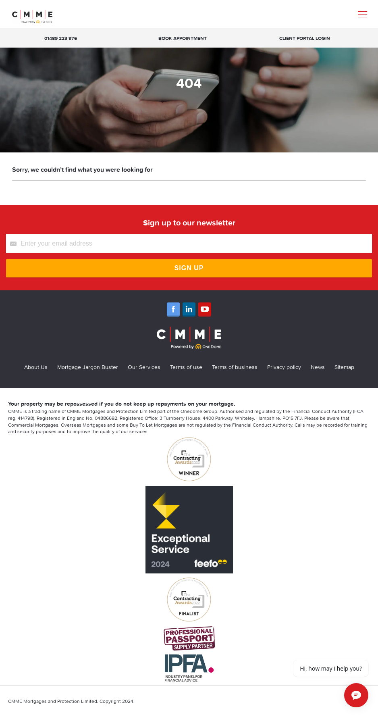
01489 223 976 (60, 38)
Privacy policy (284, 367)
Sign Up (189, 268)
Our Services (144, 367)
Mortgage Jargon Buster (87, 367)
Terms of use (186, 367)
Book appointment (182, 38)
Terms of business (235, 367)
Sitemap (344, 367)
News (318, 367)
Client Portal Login (304, 38)
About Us (36, 367)
